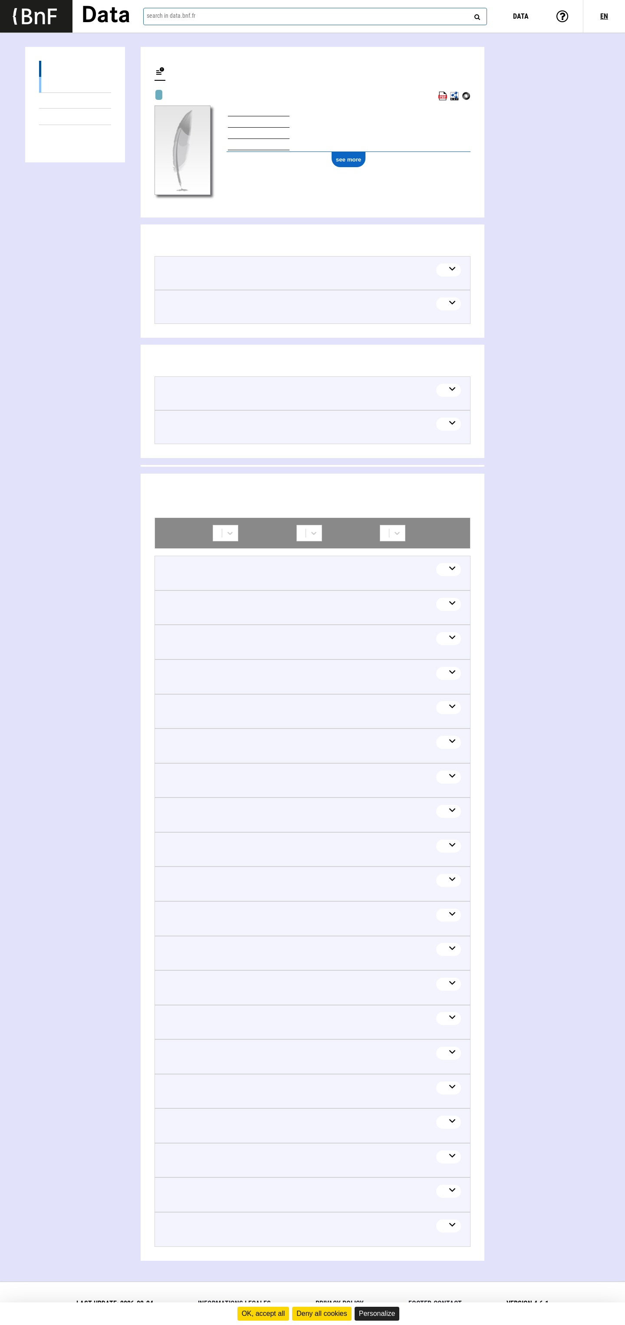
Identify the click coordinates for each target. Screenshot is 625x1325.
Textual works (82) (75, 84)
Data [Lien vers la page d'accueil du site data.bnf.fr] (106, 16)
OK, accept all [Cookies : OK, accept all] (263, 1313)
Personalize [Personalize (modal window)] (377, 1313)
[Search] (476, 15)
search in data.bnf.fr (171, 15)
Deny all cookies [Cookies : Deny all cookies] (321, 1313)
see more (349, 159)
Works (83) (75, 69)
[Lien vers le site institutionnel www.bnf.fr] (36, 16)
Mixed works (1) (75, 100)
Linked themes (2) (75, 117)
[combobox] (315, 16)
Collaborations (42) (75, 133)
